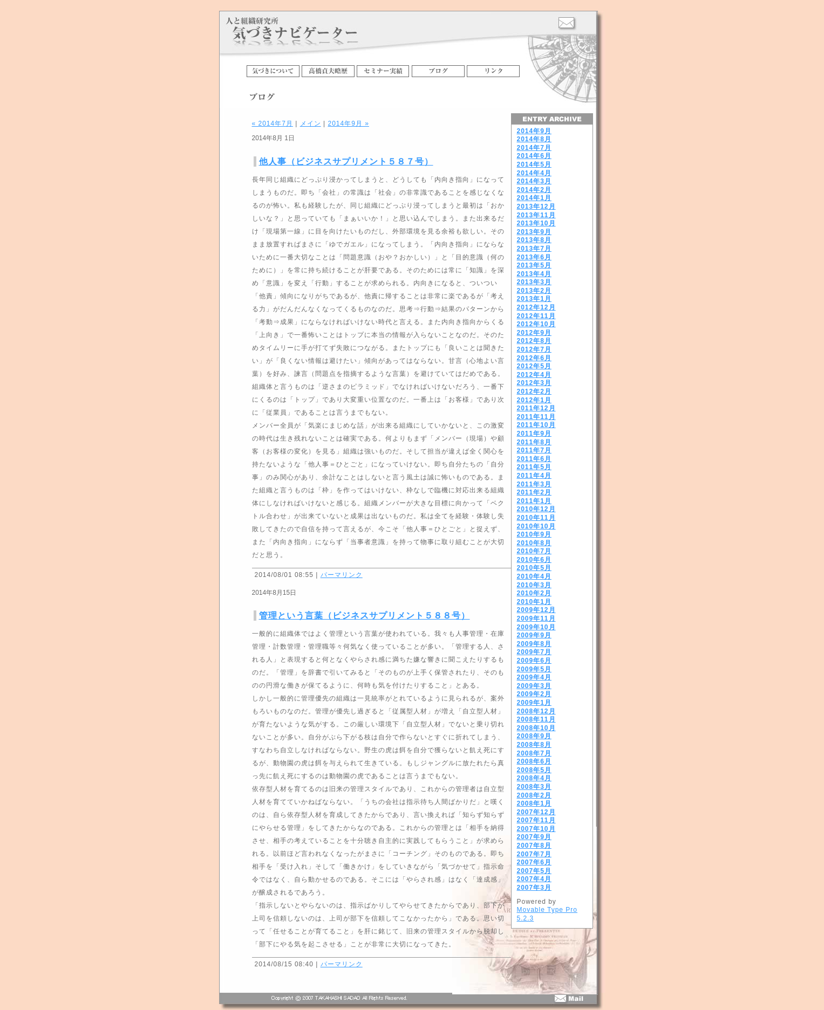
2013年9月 (534, 232)
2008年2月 (534, 795)
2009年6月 (534, 660)
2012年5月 (534, 366)
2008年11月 (536, 719)
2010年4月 (534, 576)
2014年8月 (534, 139)
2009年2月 (534, 694)
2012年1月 (534, 400)
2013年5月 (534, 265)
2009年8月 (534, 644)
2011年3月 (534, 484)
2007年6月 (534, 862)
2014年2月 (534, 190)
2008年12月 (536, 711)
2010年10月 (536, 526)
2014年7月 (534, 148)
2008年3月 (534, 787)
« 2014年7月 (272, 123)
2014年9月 (534, 131)
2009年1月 (534, 702)
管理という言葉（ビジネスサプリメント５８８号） (364, 615)
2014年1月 (534, 198)
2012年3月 (534, 383)
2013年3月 (534, 282)
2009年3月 (534, 686)
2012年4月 (534, 375)
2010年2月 (534, 593)
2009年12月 (536, 610)
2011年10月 (536, 425)
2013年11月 (536, 215)
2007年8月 (534, 845)
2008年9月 (534, 736)
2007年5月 (534, 871)
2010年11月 (536, 517)
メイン (310, 123)
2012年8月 (534, 341)
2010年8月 (534, 543)
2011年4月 (534, 475)
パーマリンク (342, 575)
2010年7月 (534, 551)
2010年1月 (534, 602)
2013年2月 (534, 290)
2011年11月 (536, 417)
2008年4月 (534, 778)
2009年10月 (536, 627)
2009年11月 (536, 618)
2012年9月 (534, 332)
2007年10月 (536, 829)
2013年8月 (534, 240)
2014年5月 (534, 164)
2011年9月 (534, 433)
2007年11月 (536, 820)
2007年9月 (534, 837)
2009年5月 (534, 669)
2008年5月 (534, 770)
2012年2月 (534, 391)
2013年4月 (534, 274)
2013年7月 (534, 248)
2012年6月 (534, 358)
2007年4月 (534, 879)
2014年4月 (534, 173)
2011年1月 (534, 501)
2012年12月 (536, 307)
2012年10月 (536, 324)
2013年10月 (536, 223)
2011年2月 (534, 492)
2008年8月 (534, 744)
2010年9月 (534, 534)
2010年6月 (534, 560)
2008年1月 (534, 803)
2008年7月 (534, 753)
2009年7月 (534, 652)
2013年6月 (534, 257)
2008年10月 (536, 728)
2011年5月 (534, 467)
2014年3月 (534, 181)
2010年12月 (536, 509)
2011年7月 (534, 450)
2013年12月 (536, 206)
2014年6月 (534, 156)
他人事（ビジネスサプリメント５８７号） (346, 161)
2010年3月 (534, 585)
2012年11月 (536, 316)
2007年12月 (536, 812)
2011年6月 (534, 459)
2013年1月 (534, 299)
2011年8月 (534, 442)
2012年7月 (534, 349)
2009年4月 (534, 677)
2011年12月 (536, 408)
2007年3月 (534, 887)
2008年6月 (534, 761)
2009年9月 (534, 635)
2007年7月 (534, 854)
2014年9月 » (348, 123)
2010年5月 (534, 568)
